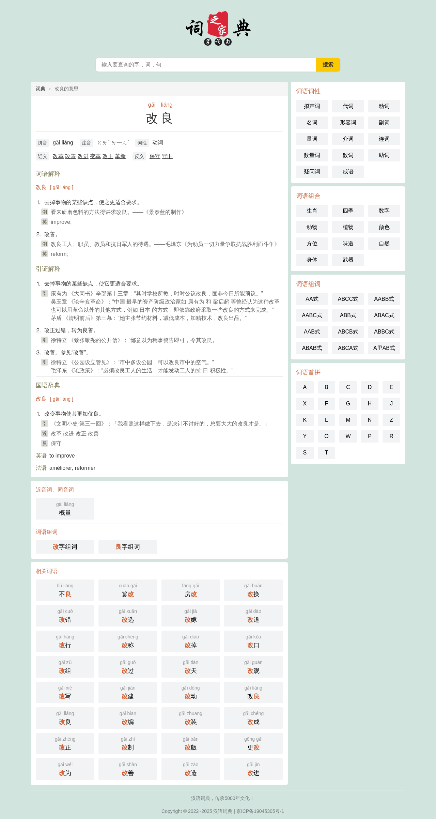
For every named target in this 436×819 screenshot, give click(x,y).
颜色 (384, 227)
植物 (348, 227)
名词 (312, 122)
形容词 (348, 122)
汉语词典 (222, 811)
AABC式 (312, 315)
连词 (384, 139)
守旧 (167, 156)
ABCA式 (348, 348)
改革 (58, 156)
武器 (348, 260)
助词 (384, 155)
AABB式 (384, 299)
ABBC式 (384, 332)
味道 (348, 243)
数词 (348, 155)
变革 (95, 156)
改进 (83, 156)
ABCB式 (348, 332)
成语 (348, 171)
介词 (348, 139)
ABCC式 (348, 299)
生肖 (312, 211)
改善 (70, 156)
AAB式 (312, 332)
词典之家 (218, 27)
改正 (108, 156)
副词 (384, 122)
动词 (157, 142)
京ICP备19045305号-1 (260, 811)
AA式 (312, 299)
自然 (384, 243)
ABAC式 (384, 315)
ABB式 (348, 315)
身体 (312, 260)
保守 (155, 156)
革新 (120, 156)
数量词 (312, 155)
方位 (312, 243)
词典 (40, 88)
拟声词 (312, 106)
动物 (312, 227)
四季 (348, 211)
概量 (65, 508)
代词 (348, 106)
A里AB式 (384, 348)
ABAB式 (312, 348)
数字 (384, 211)
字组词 (65, 546)
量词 (312, 139)
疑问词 (312, 171)
